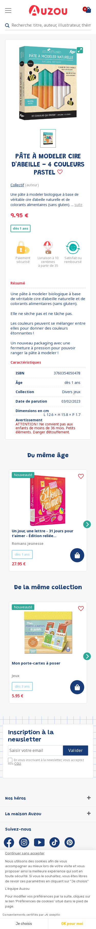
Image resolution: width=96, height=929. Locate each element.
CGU (17, 763)
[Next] (87, 524)
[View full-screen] (80, 50)
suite (78, 204)
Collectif (17, 184)
